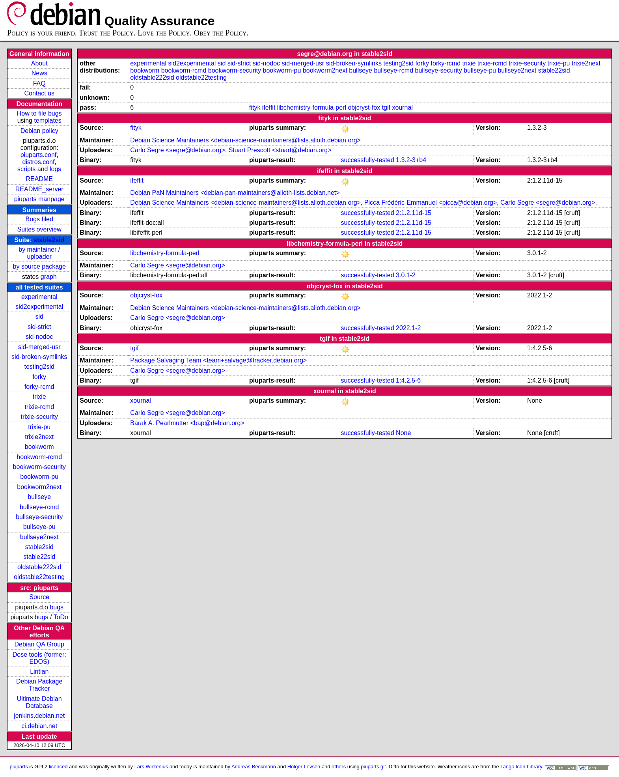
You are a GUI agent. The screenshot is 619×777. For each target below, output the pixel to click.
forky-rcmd (39, 386)
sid (39, 316)
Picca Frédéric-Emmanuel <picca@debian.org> (430, 202)
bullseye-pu (39, 526)
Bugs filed (39, 219)
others (339, 767)
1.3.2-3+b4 (411, 160)
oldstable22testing (39, 576)
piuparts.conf (39, 154)
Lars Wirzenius (151, 767)
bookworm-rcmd (39, 457)
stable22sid (39, 556)
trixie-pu (39, 427)
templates (47, 120)
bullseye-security (39, 517)
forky (39, 377)
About (39, 63)
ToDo (61, 617)
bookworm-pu (39, 476)
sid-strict (39, 326)
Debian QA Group (39, 644)
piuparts (19, 767)
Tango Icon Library (521, 767)
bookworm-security (39, 466)
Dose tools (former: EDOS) (39, 658)
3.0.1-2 (406, 275)
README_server (39, 189)
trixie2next (39, 436)
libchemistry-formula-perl (311, 107)
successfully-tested (367, 160)
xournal (402, 107)
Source (39, 597)
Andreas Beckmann (253, 767)
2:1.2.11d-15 (413, 212)
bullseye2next (39, 537)
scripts (26, 169)
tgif (386, 107)
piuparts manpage (39, 199)
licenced (58, 767)
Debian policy (39, 130)
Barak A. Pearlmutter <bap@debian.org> (187, 423)
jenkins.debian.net (39, 715)
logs (55, 169)
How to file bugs (39, 113)
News (39, 73)
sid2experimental (39, 306)
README (39, 179)
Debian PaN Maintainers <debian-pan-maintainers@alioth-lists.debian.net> (234, 192)
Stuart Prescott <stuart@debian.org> (280, 150)
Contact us (39, 93)
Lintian (39, 671)
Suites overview (39, 229)
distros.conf (38, 162)
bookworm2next (39, 487)
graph (49, 276)
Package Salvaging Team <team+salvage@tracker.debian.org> (218, 360)
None (403, 433)
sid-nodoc (39, 336)
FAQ (39, 83)
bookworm (39, 446)
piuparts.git (373, 767)
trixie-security (39, 416)
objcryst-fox (364, 107)
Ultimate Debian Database (39, 702)
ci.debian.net (39, 726)
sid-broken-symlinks (39, 356)
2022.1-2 (408, 328)
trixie (39, 396)
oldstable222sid (39, 567)
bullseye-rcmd (39, 507)
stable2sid (49, 240)
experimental (39, 296)
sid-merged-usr (39, 347)
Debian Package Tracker (39, 685)
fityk (254, 107)
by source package (39, 266)
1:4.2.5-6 (408, 380)
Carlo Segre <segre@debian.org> (177, 150)
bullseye (39, 496)
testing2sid (39, 366)
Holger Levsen (304, 767)
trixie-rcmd (39, 406)
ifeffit (269, 107)
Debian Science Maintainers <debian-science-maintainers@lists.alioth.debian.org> (245, 140)
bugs (56, 607)
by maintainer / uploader (39, 253)
